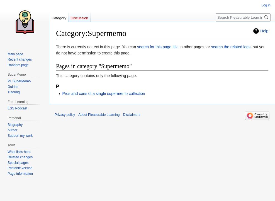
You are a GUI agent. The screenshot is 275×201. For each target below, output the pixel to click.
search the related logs (230, 47)
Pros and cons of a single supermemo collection (103, 93)
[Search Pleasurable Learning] (243, 17)
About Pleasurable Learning (99, 115)
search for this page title (158, 47)
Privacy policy (65, 115)
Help (264, 31)
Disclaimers (131, 115)
